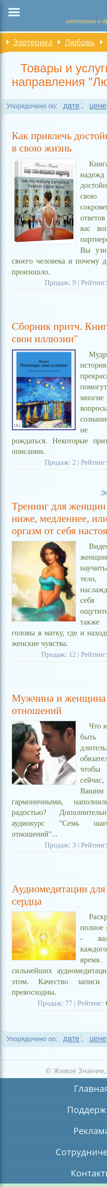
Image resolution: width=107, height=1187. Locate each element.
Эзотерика (33, 42)
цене (97, 105)
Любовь (80, 42)
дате (71, 105)
